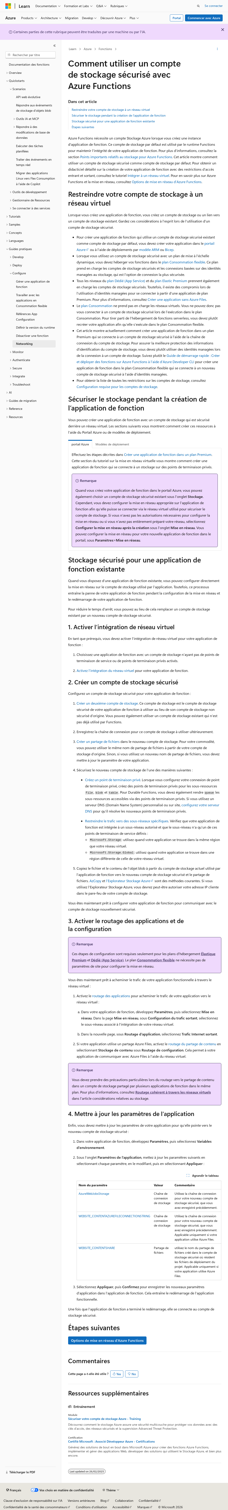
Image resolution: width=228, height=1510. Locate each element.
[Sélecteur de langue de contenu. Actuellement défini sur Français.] (14, 1490)
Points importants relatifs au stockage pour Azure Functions (126, 156)
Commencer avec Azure (204, 18)
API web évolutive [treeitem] (28, 97)
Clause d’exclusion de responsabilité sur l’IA (33, 1500)
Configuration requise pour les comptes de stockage (117, 386)
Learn (72, 49)
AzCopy (95, 880)
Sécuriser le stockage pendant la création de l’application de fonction (119, 115)
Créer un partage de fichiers (98, 741)
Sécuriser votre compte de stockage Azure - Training (104, 1419)
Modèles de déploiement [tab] (112, 444)
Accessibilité (120, 1507)
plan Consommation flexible (183, 262)
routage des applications (111, 995)
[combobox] (30, 55)
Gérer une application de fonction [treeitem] (33, 284)
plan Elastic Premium (171, 280)
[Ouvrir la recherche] (198, 6)
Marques (143, 1507)
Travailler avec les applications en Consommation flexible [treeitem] (31, 300)
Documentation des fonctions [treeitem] (29, 64)
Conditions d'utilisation (91, 1507)
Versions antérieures (81, 1500)
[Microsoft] (8, 6)
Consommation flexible (156, 960)
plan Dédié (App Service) (126, 280)
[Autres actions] (217, 49)
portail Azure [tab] (80, 444)
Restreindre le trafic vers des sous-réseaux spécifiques (126, 821)
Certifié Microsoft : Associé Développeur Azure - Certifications (111, 1441)
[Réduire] (54, 46)
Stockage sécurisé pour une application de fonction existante (113, 121)
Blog (103, 1500)
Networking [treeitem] (24, 344)
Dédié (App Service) (107, 960)
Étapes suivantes (83, 127)
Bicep (169, 249)
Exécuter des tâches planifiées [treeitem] (29, 149)
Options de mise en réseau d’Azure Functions (167, 181)
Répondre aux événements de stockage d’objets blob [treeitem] (34, 108)
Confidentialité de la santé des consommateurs (35, 1507)
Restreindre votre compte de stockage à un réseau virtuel (111, 109)
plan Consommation (96, 305)
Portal (177, 18)
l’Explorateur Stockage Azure (128, 880)
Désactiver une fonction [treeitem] (32, 336)
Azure (88, 49)
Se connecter (214, 6)
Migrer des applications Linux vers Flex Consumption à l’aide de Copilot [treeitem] (35, 178)
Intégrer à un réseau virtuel (148, 175)
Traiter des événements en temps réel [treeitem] (34, 162)
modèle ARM (149, 249)
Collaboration (124, 1500)
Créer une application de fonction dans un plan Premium (168, 454)
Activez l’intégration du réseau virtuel (105, 670)
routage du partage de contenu (192, 1043)
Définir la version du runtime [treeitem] (35, 327)
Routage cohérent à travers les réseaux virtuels (173, 1092)
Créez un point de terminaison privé (112, 779)
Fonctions (105, 49)
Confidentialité (148, 1500)
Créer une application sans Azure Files (177, 299)
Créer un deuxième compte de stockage (107, 703)
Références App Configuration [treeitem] (26, 316)
